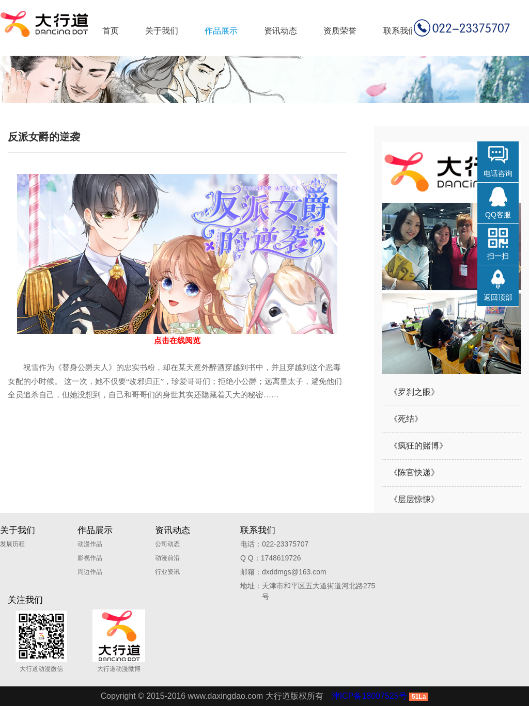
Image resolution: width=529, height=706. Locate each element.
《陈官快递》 (414, 472)
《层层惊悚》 (414, 499)
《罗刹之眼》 (414, 392)
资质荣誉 (339, 30)
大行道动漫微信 (41, 640)
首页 (110, 30)
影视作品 (89, 557)
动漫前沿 (167, 557)
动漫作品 (89, 544)
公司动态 (167, 544)
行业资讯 (167, 571)
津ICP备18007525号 (370, 696)
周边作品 (89, 571)
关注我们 (25, 600)
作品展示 (221, 30)
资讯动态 (280, 30)
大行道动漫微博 (118, 640)
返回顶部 (498, 297)
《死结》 (406, 418)
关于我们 (161, 30)
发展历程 (12, 544)
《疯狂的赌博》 (418, 445)
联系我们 (399, 30)
